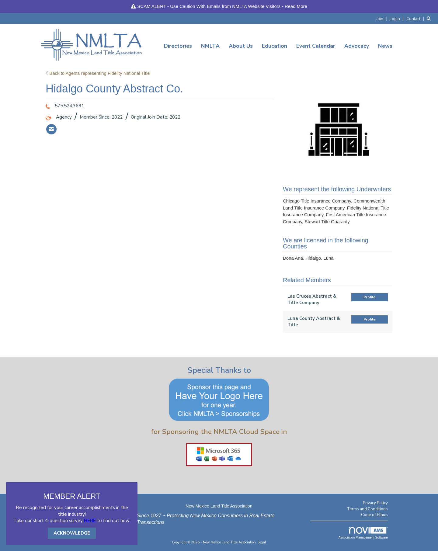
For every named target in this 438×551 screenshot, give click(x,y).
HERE (90, 521)
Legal (262, 542)
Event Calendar (315, 46)
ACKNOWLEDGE (72, 533)
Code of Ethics (374, 515)
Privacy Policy (375, 503)
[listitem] (382, 18)
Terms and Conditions (367, 509)
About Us (241, 46)
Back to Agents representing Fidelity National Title (98, 73)
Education (274, 46)
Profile (369, 297)
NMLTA (210, 46)
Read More (296, 6)
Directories (178, 46)
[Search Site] (430, 18)
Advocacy (356, 46)
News (385, 46)
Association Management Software (363, 533)
